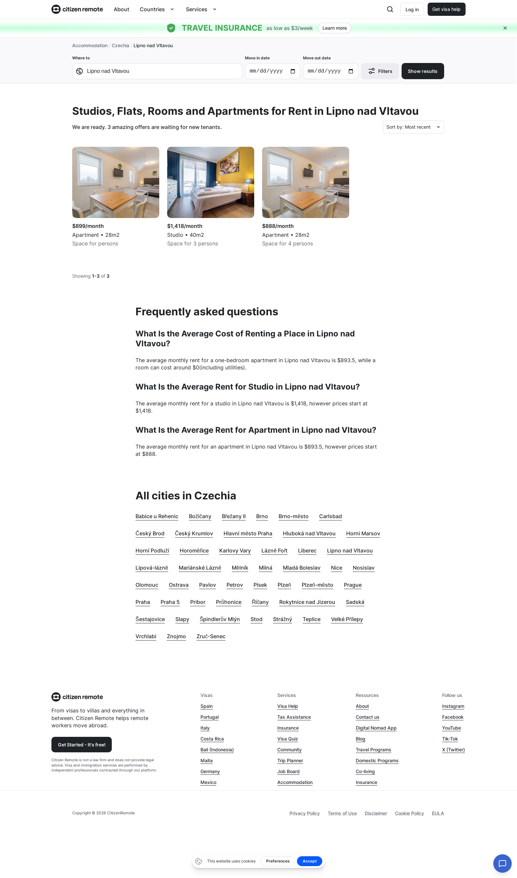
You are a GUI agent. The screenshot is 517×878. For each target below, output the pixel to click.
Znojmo (176, 636)
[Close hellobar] (505, 28)
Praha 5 (170, 602)
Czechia (120, 45)
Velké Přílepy (347, 619)
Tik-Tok (450, 738)
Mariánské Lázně (200, 567)
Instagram (453, 706)
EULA (438, 813)
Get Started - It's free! (82, 744)
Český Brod (150, 533)
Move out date (330, 67)
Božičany (200, 516)
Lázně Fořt (274, 550)
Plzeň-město (317, 584)
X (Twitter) (453, 749)
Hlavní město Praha (248, 533)
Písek (260, 584)
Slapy (182, 619)
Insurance (288, 728)
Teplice (311, 619)
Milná (265, 567)
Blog (360, 738)
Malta (206, 760)
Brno (262, 516)
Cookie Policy (409, 813)
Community (289, 749)
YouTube (451, 728)
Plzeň (284, 584)
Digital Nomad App (376, 728)
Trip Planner (290, 760)
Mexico (208, 782)
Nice (336, 567)
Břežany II (234, 516)
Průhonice (228, 602)
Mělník (240, 567)
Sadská (355, 602)
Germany (210, 771)
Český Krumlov (194, 533)
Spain (206, 706)
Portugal (209, 717)
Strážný (282, 619)
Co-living (365, 771)
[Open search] (390, 9)
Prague (353, 584)
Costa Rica (212, 738)
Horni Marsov (363, 533)
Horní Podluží (152, 550)
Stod (256, 619)
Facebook (453, 717)
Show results (423, 71)
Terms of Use (342, 813)
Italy (205, 728)
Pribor (197, 602)
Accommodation (89, 45)
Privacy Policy (304, 813)
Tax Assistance (294, 717)
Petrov (235, 584)
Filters (380, 71)
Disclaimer (376, 813)
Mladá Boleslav (301, 567)
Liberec (307, 550)
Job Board (288, 771)
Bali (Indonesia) (217, 749)
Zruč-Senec (211, 636)
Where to (157, 67)
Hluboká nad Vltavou (309, 533)
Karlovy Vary (235, 550)
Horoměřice (194, 550)
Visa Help (287, 706)
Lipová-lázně (152, 567)
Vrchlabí (146, 636)
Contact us (368, 717)
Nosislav (364, 567)
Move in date (272, 67)
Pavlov (207, 584)
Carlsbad (330, 516)
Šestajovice (150, 619)
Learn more (334, 28)
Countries (152, 9)
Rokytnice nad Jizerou (307, 602)
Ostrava (179, 584)
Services (196, 9)
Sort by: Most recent (408, 127)
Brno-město (294, 516)
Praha (143, 602)
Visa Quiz (287, 738)
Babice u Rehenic (157, 516)
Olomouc (147, 584)
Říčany (260, 602)
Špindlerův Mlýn (220, 619)
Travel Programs (373, 749)
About (121, 9)
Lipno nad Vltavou (350, 550)
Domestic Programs (377, 760)
